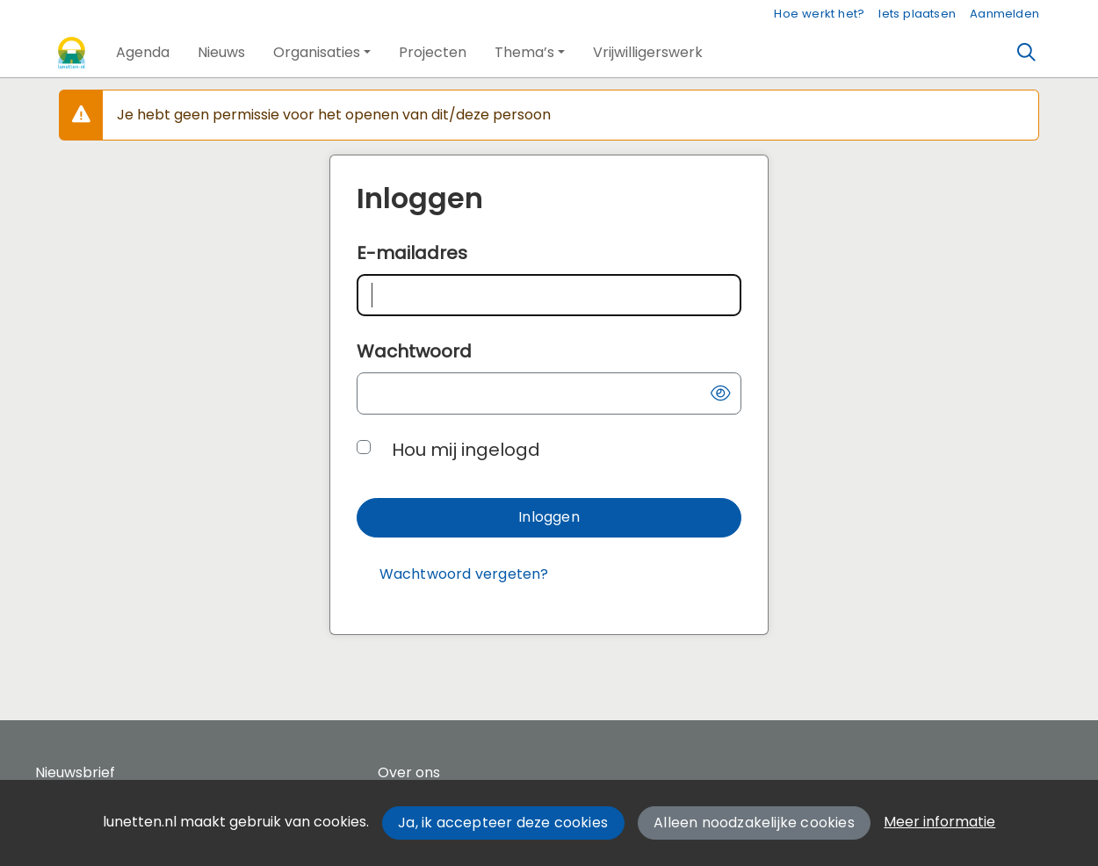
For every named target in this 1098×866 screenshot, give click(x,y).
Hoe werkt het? (819, 13)
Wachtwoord (414, 351)
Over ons (409, 772)
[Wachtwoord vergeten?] (464, 575)
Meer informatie (939, 822)
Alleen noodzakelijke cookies (754, 822)
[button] (143, 52)
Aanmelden (1004, 13)
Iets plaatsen (917, 13)
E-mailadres (412, 253)
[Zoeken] (1027, 52)
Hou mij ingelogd (466, 449)
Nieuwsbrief (75, 772)
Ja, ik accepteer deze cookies (503, 822)
